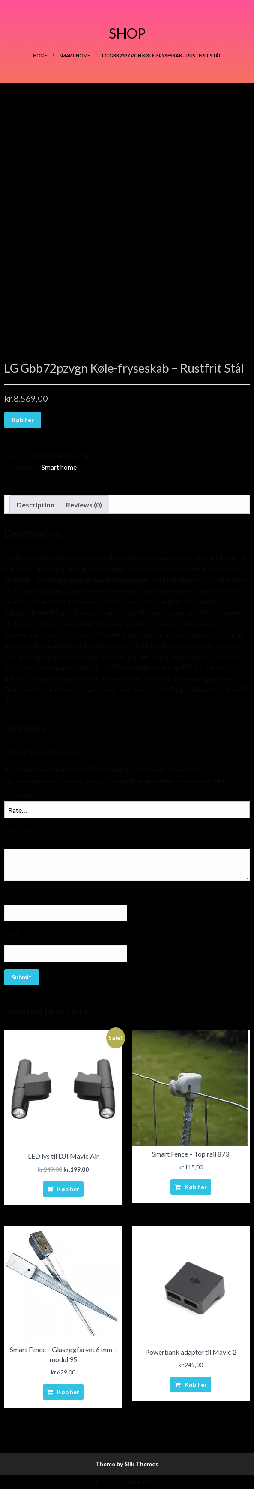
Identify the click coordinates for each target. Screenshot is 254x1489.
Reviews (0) (84, 505)
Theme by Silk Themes (127, 1464)
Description (35, 505)
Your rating (21, 796)
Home (40, 55)
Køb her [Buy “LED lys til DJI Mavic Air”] (68, 1189)
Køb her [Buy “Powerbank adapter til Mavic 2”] (196, 1384)
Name (14, 893)
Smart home (74, 55)
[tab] (35, 504)
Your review (22, 830)
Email (13, 933)
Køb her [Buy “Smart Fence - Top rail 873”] (196, 1186)
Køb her (23, 419)
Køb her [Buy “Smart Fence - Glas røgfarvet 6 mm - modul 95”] (68, 1391)
